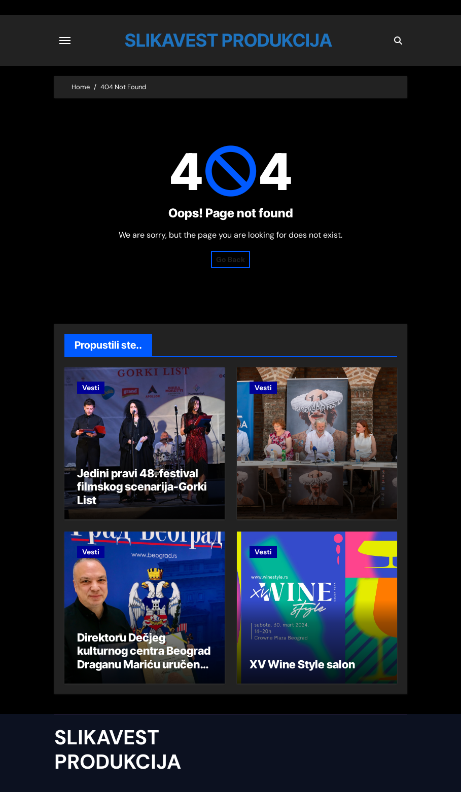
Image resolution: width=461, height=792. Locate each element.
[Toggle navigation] (64, 40)
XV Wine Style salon (302, 664)
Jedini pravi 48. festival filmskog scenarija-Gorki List (142, 487)
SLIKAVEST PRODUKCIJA (228, 40)
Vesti (90, 387)
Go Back (230, 259)
